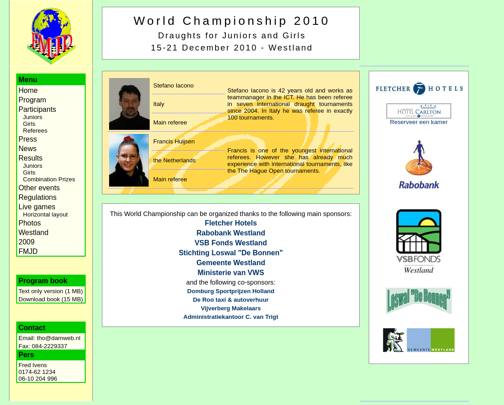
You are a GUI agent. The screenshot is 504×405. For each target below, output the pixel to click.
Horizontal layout (45, 214)
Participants (37, 109)
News (27, 148)
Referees (35, 130)
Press (27, 139)
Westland (33, 232)
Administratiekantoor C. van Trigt (230, 316)
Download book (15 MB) (50, 299)
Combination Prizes (49, 179)
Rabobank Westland (231, 233)
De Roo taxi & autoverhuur (231, 299)
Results (30, 158)
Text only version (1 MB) (50, 291)
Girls (29, 123)
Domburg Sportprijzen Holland (230, 291)
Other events (39, 188)
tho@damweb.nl (59, 338)
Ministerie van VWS (230, 272)
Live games (36, 207)
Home (28, 90)
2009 (26, 242)
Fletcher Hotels (231, 223)
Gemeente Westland (231, 263)
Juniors (32, 117)
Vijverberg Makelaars (231, 308)
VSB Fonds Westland (231, 243)
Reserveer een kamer (419, 122)
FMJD (28, 251)
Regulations (37, 197)
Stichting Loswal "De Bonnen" (231, 253)
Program (32, 100)
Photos (29, 223)
